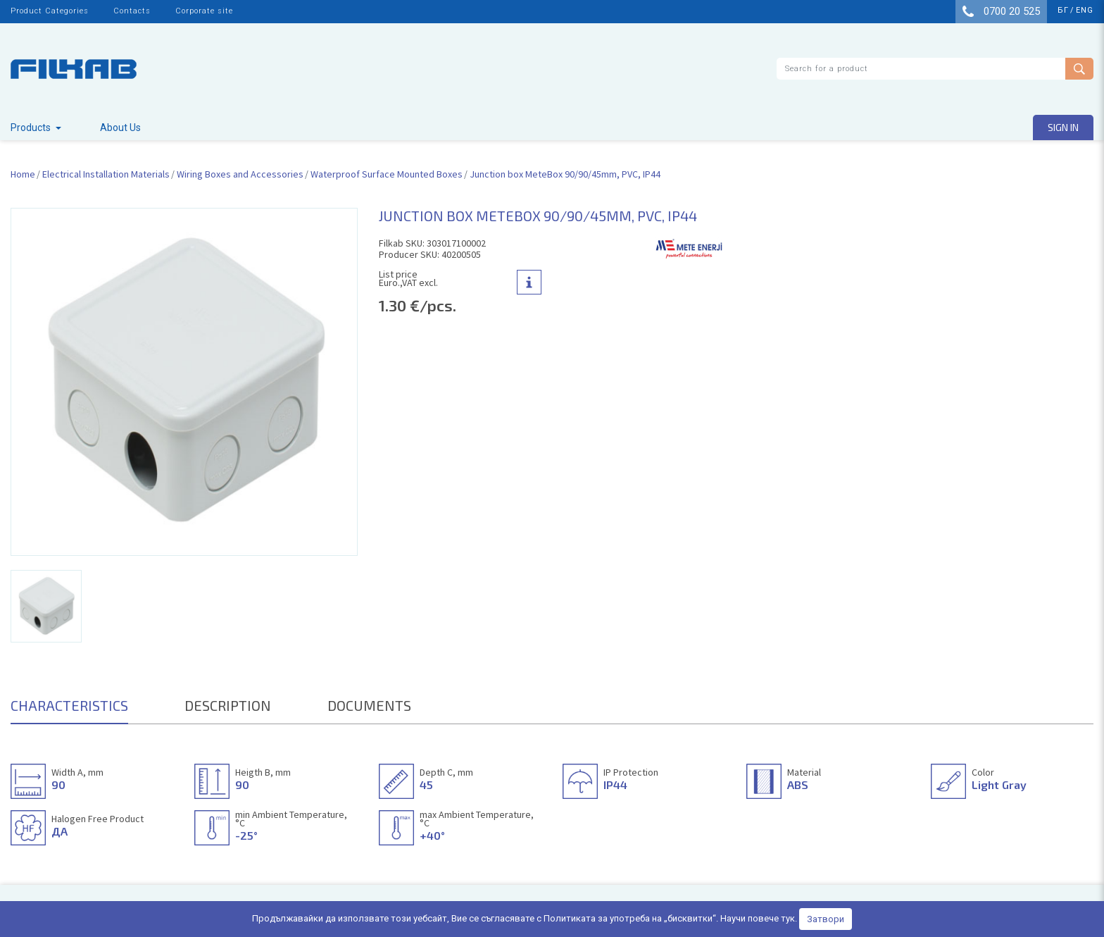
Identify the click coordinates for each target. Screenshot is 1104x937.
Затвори (825, 919)
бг (1063, 10)
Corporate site (204, 10)
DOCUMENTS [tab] (369, 705)
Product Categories (50, 10)
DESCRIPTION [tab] (227, 705)
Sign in (1063, 127)
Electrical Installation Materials (106, 174)
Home (23, 174)
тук (788, 918)
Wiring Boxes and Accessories (240, 174)
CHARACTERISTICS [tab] (69, 705)
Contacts (132, 10)
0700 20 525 (1001, 11)
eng (1084, 10)
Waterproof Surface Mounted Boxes (386, 174)
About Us (120, 127)
